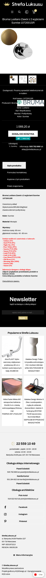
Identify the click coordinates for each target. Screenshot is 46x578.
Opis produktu (14, 166)
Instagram (15, 514)
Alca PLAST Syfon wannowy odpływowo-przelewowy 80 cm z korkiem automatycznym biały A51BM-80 (12, 365)
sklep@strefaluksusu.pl (31, 149)
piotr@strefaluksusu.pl (29, 499)
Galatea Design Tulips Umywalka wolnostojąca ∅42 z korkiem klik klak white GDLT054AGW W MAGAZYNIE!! (34, 365)
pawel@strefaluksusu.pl (29, 472)
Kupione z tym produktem (18, 179)
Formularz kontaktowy (17, 172)
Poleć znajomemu (15, 186)
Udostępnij (13, 144)
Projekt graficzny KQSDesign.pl (14, 571)
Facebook (15, 507)
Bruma (14, 103)
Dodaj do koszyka (23, 134)
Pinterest (15, 521)
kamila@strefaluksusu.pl (29, 479)
